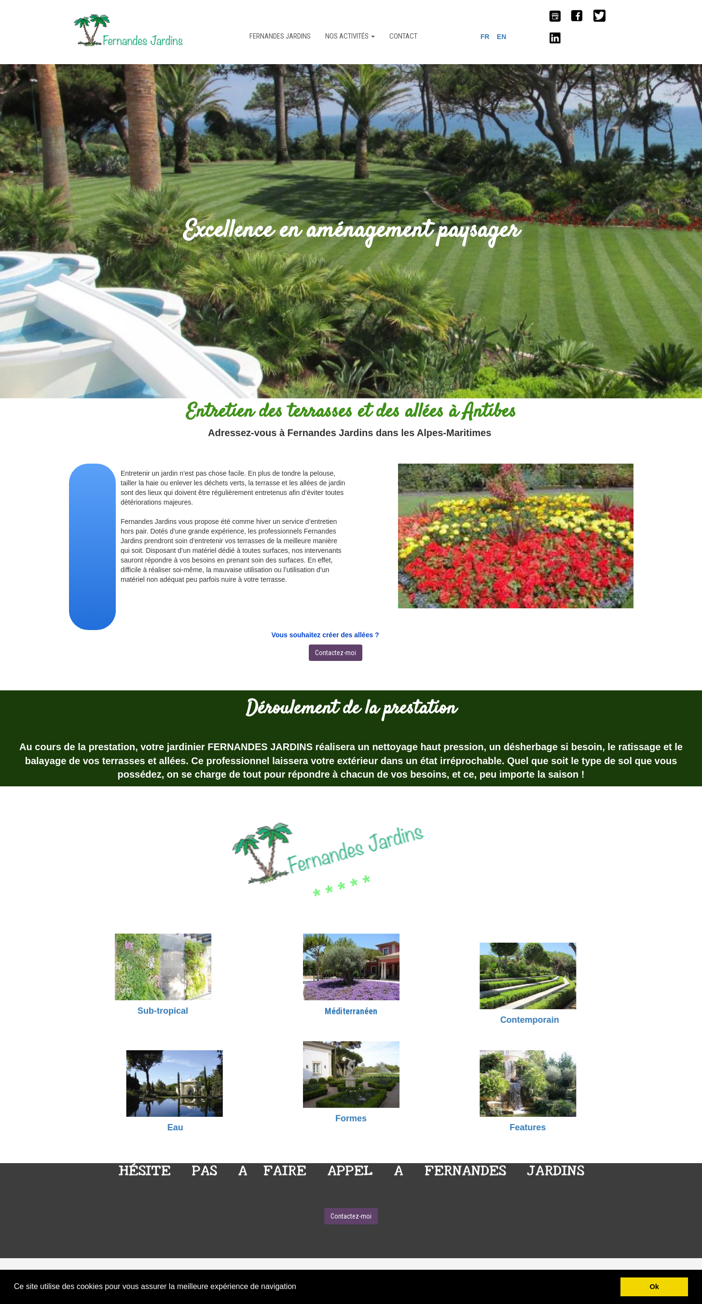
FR (485, 37)
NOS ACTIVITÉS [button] (350, 36)
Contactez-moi (335, 653)
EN (501, 37)
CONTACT (403, 36)
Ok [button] (654, 1286)
